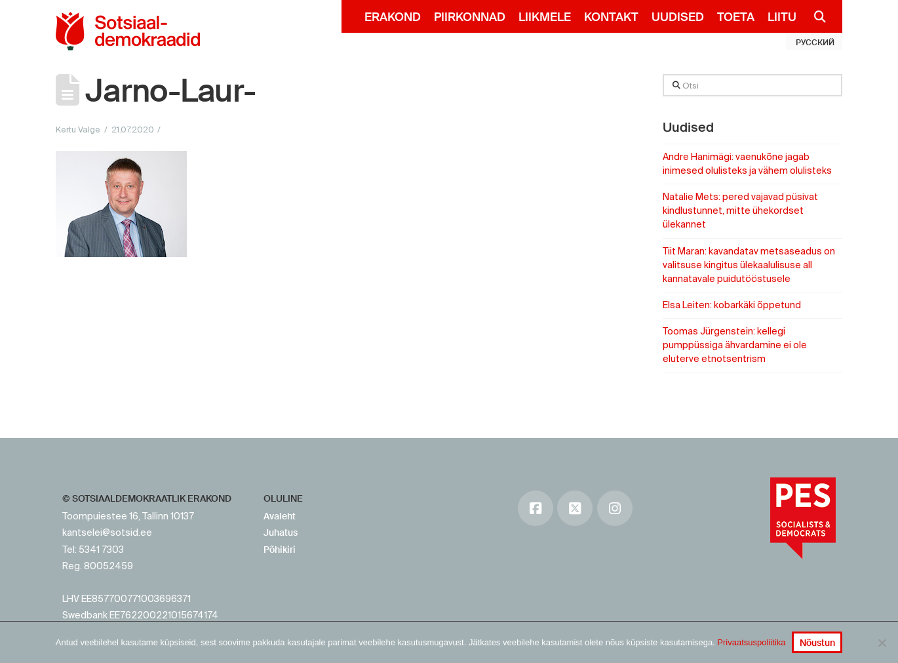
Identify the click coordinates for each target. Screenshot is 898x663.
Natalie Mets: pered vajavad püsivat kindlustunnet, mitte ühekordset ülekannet (740, 210)
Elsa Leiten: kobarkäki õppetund (732, 305)
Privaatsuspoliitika (751, 642)
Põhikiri (280, 549)
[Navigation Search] (814, 16)
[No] (881, 642)
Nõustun (817, 643)
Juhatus (281, 532)
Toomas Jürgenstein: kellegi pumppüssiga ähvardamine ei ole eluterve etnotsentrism (735, 345)
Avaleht (280, 516)
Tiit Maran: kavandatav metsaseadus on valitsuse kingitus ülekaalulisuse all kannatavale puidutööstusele (749, 265)
